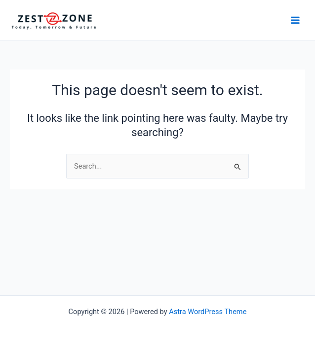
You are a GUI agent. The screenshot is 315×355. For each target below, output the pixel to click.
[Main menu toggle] (295, 20)
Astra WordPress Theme (207, 311)
